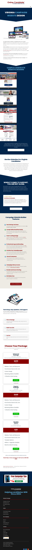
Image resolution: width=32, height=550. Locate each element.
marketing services (6, 54)
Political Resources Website (15, 267)
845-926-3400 (8, 529)
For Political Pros (5, 524)
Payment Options (6, 514)
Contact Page (5, 532)
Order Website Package (6, 511)
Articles (4, 521)
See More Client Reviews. (16, 208)
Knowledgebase (5, 535)
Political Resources (6, 522)
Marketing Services (6, 502)
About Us (4, 519)
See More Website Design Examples (16, 150)
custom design (15, 237)
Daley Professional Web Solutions (8, 543)
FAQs (4, 505)
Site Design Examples (6, 504)
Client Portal (5, 534)
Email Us (4, 531)
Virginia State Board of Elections (8, 466)
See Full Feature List (16, 284)
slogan (25, 245)
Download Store (5, 512)
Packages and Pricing (6, 501)
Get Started (16, 380)
